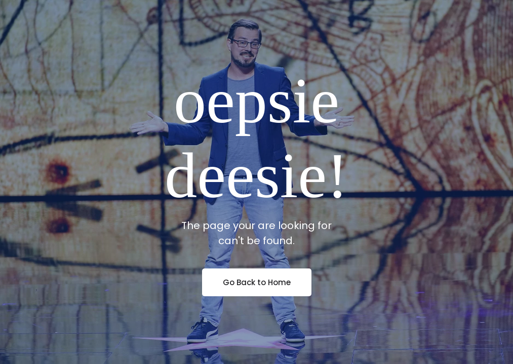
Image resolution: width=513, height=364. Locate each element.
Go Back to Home (257, 282)
